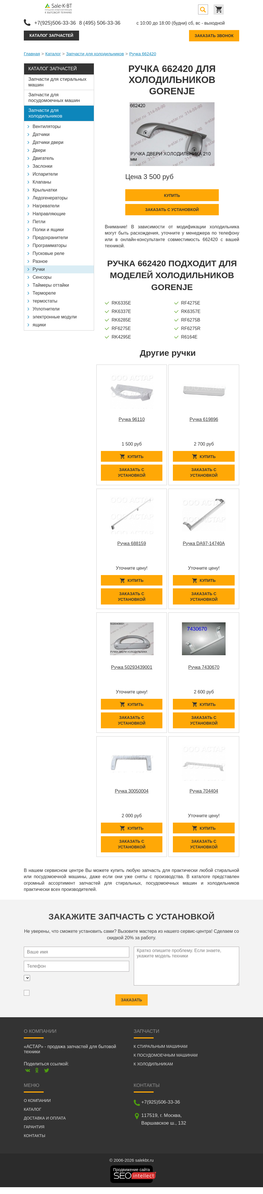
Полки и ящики (48, 228)
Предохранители (50, 236)
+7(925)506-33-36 (57, 22)
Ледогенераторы (50, 196)
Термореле (44, 292)
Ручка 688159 (131, 544)
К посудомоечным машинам (166, 1062)
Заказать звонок (214, 34)
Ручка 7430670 (203, 670)
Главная (32, 52)
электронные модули (55, 315)
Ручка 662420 (142, 52)
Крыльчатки (45, 188)
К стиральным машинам (161, 1053)
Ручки (39, 268)
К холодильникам (153, 1071)
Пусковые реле (48, 252)
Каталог (53, 52)
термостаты (45, 299)
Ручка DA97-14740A (204, 544)
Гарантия (34, 1133)
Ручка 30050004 (132, 796)
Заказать (131, 1001)
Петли (39, 220)
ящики (39, 323)
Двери (39, 149)
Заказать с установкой (172, 208)
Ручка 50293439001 (131, 670)
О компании (37, 1107)
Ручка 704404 (204, 796)
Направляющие (49, 212)
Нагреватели (46, 204)
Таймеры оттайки (51, 284)
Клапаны (42, 180)
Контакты (34, 1142)
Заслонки (42, 165)
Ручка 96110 (131, 418)
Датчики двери (48, 141)
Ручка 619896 (204, 418)
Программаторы (50, 244)
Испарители (45, 173)
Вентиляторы (47, 125)
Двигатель (43, 157)
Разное (40, 260)
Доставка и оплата (45, 1125)
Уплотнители (46, 307)
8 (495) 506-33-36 (106, 22)
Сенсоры (42, 276)
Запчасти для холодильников (95, 52)
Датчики (41, 133)
